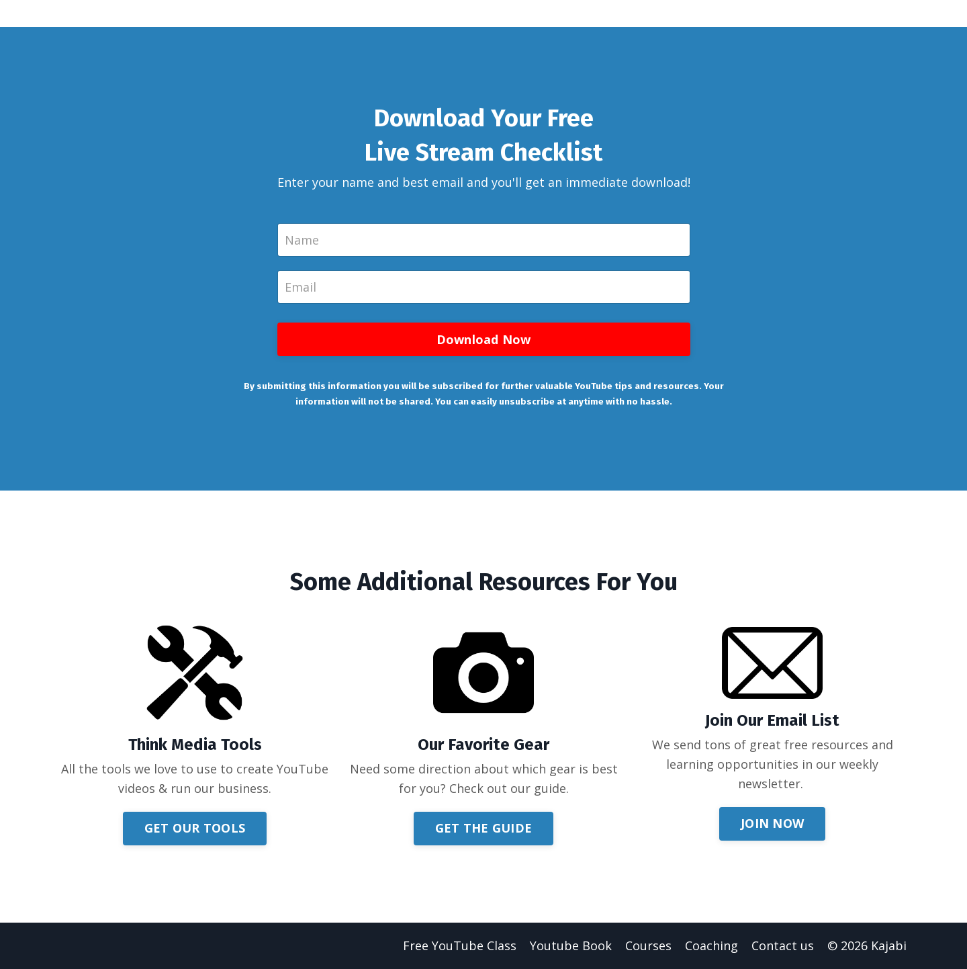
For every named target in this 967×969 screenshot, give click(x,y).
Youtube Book (571, 945)
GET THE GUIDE (483, 828)
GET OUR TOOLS (194, 828)
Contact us (782, 945)
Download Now (483, 339)
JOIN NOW (772, 823)
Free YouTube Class (459, 945)
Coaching (711, 945)
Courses (648, 945)
